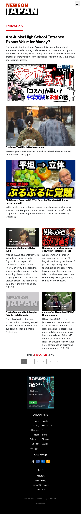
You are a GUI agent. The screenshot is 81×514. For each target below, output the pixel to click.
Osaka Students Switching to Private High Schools (21, 314)
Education (34, 439)
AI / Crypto (34, 448)
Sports (45, 421)
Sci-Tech (35, 443)
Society (35, 425)
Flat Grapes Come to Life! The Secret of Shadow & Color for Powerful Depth (37, 201)
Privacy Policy (40, 480)
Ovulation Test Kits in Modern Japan (25, 147)
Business (35, 430)
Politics (36, 434)
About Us (40, 475)
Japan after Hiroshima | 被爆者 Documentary (58, 314)
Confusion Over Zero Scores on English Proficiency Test (57, 249)
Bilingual (45, 439)
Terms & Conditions (40, 485)
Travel (44, 434)
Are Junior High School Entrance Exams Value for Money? (35, 39)
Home (36, 421)
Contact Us (40, 489)
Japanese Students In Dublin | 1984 (21, 249)
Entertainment (48, 425)
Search (45, 443)
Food (44, 430)
